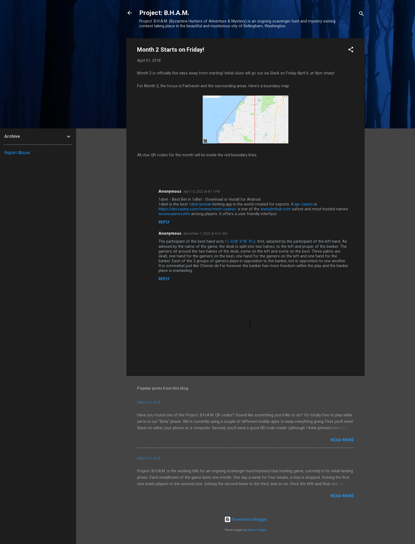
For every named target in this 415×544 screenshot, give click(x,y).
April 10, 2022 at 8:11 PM (201, 191)
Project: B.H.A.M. (164, 13)
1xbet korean (200, 204)
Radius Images (257, 530)
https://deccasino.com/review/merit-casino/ (198, 209)
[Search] (361, 14)
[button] (351, 50)
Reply (164, 222)
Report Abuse (17, 152)
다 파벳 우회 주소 (240, 241)
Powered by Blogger (245, 519)
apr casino (304, 204)
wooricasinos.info (174, 213)
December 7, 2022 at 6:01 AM (205, 233)
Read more (342, 440)
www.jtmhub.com (276, 209)
